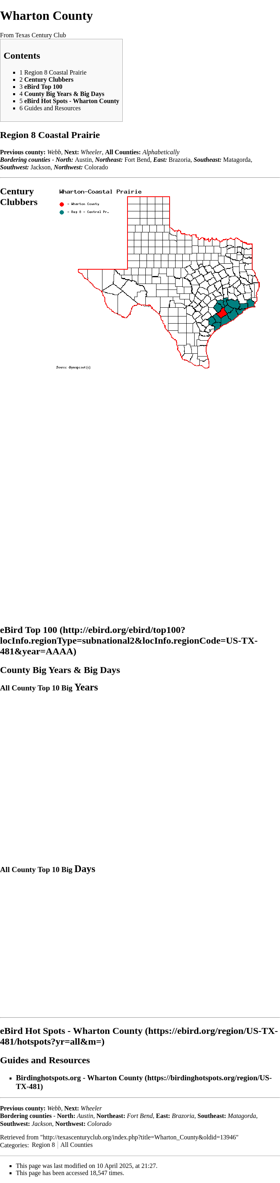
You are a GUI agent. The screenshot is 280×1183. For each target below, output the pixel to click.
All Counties (76, 1144)
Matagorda (237, 159)
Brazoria (180, 159)
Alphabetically (161, 152)
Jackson (41, 167)
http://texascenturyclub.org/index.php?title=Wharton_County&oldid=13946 (139, 1137)
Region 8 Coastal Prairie (50, 135)
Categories (13, 1144)
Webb (54, 152)
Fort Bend (137, 159)
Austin (83, 159)
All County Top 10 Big (49, 688)
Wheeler (91, 152)
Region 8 (43, 1144)
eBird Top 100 (28, 630)
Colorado (96, 167)
